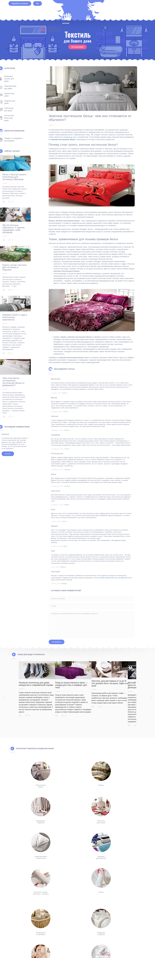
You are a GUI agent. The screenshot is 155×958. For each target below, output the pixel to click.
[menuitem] (65, 951)
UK (37, 10)
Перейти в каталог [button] (20, 10)
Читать (18, 443)
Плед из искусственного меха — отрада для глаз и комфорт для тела (75, 685)
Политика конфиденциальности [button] (77, 939)
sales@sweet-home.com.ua (110, 10)
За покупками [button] (77, 47)
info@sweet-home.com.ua (42, 907)
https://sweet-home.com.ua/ (120, 578)
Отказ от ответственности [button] (42, 939)
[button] (77, 932)
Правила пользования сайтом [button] (114, 939)
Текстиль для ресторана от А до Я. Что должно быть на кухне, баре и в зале (118, 683)
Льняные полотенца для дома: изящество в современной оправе (36, 683)
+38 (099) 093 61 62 (137, 7)
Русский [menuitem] (67, 952)
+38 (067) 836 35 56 (137, 9)
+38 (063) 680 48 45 (137, 11)
